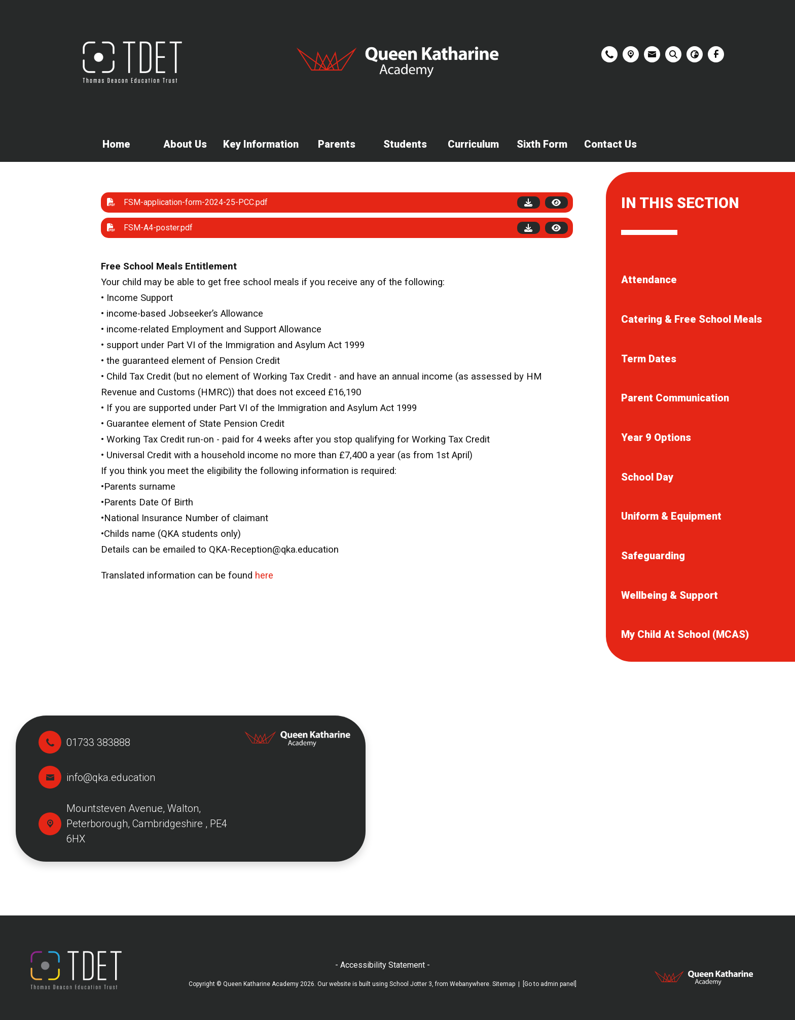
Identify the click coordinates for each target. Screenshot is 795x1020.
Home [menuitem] (116, 144)
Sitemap (503, 984)
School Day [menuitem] (647, 477)
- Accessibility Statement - (382, 965)
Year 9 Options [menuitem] (656, 437)
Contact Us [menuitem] (610, 144)
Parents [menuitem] (336, 144)
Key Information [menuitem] (261, 144)
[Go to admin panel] (549, 984)
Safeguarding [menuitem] (653, 556)
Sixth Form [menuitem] (542, 144)
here (264, 575)
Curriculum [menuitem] (473, 144)
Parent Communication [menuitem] (675, 398)
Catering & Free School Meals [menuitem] (691, 319)
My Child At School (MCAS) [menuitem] (685, 634)
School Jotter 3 (410, 984)
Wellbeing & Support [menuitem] (669, 595)
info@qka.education (110, 777)
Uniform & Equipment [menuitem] (671, 516)
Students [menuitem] (405, 144)
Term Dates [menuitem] (648, 359)
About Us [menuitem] (185, 144)
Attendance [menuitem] (649, 280)
